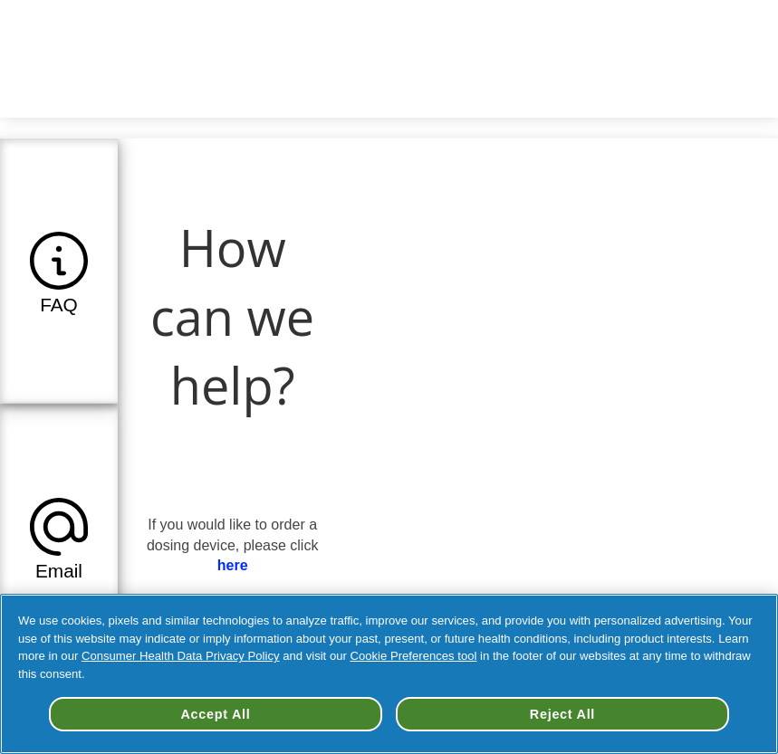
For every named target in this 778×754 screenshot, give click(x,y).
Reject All (562, 714)
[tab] (59, 271)
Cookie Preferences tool (414, 656)
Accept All (216, 714)
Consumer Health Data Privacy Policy (181, 656)
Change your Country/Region (522, 26)
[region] (389, 674)
